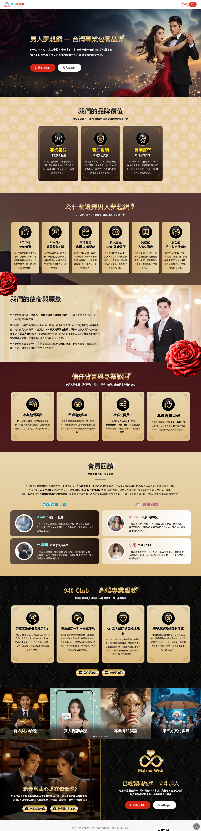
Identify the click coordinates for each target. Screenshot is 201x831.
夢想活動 (86, 828)
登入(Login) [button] (69, 67)
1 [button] (94, 737)
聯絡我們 (96, 828)
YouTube (123, 425)
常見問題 (105, 828)
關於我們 (76, 828)
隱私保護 (115, 828)
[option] (100, 53)
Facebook (124, 421)
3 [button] (99, 737)
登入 (193, 4)
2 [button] (96, 737)
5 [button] (104, 737)
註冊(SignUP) (42, 67)
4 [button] (101, 737)
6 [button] (107, 737)
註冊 (185, 4)
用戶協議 (124, 828)
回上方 (196, 826)
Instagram (111, 425)
